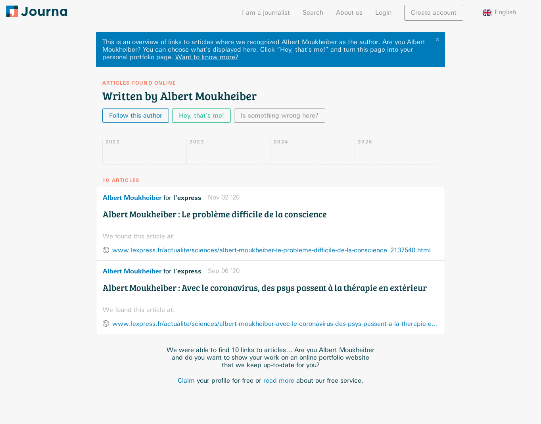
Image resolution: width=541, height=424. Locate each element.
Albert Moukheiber (132, 197)
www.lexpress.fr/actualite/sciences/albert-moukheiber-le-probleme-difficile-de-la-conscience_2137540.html (271, 250)
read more (278, 380)
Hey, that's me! (201, 115)
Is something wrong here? (279, 115)
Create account (434, 12)
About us (349, 12)
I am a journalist (266, 12)
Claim (186, 380)
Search (313, 12)
